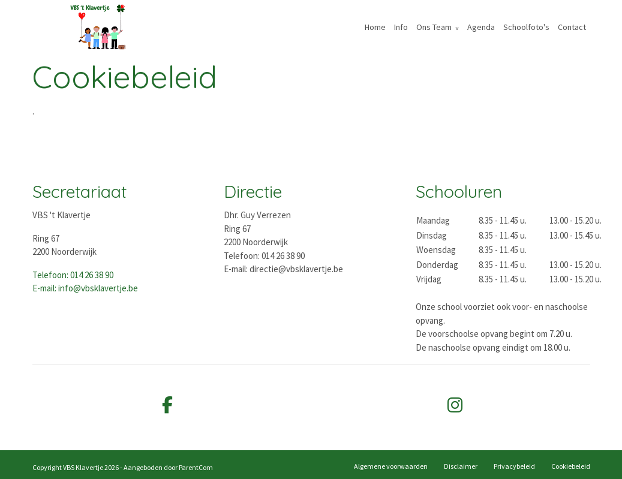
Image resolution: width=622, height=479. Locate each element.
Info (401, 27)
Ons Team (434, 27)
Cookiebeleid (570, 466)
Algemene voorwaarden (391, 466)
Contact (572, 27)
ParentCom (196, 467)
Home (375, 27)
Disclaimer (460, 466)
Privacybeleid (514, 466)
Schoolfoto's (526, 27)
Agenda (481, 27)
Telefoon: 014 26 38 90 (72, 275)
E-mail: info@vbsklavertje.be (85, 288)
